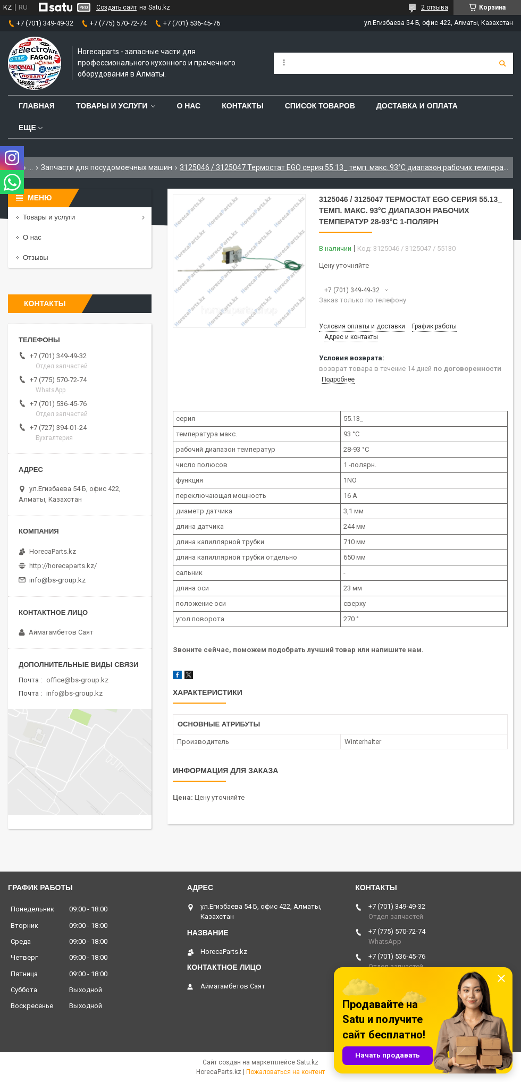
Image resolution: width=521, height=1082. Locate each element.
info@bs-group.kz (57, 580)
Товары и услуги (112, 106)
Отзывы (35, 257)
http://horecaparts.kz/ (63, 566)
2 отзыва (434, 7)
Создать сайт (116, 7)
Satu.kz (307, 1062)
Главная (37, 106)
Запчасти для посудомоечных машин (106, 167)
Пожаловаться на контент (285, 1072)
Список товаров (320, 106)
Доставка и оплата (417, 106)
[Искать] (502, 63)
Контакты (242, 106)
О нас (188, 106)
